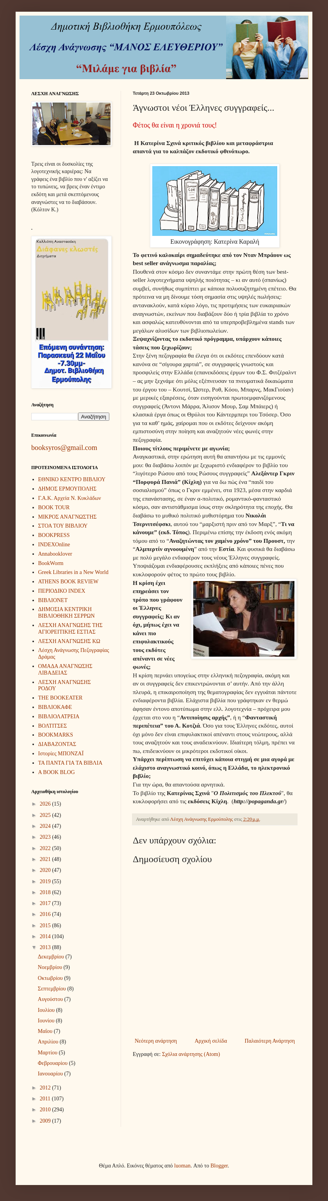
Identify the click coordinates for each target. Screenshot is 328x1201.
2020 (46, 870)
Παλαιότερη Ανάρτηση (270, 1041)
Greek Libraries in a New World (73, 572)
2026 (46, 804)
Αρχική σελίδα (210, 1041)
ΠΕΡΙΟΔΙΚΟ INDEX (62, 591)
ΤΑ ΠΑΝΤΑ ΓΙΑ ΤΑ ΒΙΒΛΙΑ (70, 763)
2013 (46, 947)
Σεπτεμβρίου (52, 989)
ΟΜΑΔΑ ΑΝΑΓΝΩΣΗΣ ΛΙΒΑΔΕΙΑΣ (65, 669)
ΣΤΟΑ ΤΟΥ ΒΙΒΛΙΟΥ (63, 526)
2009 (46, 1121)
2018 (46, 892)
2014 (46, 936)
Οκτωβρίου (51, 978)
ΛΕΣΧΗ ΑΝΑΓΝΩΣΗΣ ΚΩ (69, 641)
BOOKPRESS (54, 535)
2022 (46, 848)
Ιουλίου (47, 1010)
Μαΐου (46, 1031)
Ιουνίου (47, 1021)
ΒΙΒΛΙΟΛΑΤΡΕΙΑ (59, 716)
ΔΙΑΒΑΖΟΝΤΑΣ (57, 744)
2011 (46, 1099)
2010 (46, 1109)
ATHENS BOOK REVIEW (68, 582)
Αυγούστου (51, 999)
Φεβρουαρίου (53, 1063)
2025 (46, 815)
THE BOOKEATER (60, 698)
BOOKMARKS (55, 735)
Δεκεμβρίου (52, 957)
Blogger (219, 1166)
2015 (46, 925)
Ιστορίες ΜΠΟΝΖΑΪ (61, 753)
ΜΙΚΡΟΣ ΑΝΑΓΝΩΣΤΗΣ (67, 517)
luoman (182, 1166)
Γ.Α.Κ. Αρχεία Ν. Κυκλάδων (69, 498)
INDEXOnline (54, 544)
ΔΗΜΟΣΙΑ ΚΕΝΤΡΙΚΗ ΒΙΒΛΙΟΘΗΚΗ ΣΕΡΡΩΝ (66, 612)
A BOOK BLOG (56, 772)
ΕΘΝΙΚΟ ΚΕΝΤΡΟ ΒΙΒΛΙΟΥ (72, 479)
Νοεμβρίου (51, 967)
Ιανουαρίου (51, 1074)
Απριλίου (49, 1042)
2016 (46, 914)
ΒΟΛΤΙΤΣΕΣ (52, 726)
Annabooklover (55, 554)
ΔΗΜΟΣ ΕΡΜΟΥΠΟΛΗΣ (67, 489)
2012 (46, 1088)
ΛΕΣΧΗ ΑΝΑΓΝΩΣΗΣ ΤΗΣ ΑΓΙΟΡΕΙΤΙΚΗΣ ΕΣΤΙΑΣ (70, 628)
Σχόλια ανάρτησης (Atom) (191, 1054)
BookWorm (51, 563)
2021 (46, 859)
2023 (46, 837)
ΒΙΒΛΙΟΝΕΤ (53, 600)
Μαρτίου (48, 1053)
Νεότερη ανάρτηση (156, 1041)
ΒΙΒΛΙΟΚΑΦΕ (55, 707)
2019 (46, 881)
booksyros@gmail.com (64, 448)
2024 (46, 826)
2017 (46, 903)
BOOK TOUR (54, 507)
